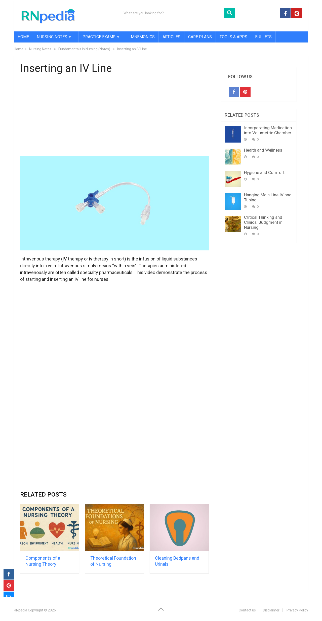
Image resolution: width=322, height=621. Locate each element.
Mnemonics (143, 36)
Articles (171, 36)
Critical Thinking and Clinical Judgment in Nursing (263, 222)
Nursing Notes (52, 36)
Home (23, 36)
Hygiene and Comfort (264, 172)
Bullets (263, 36)
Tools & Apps (233, 36)
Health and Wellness (263, 150)
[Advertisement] (114, 116)
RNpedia (20, 610)
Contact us (247, 610)
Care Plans (200, 36)
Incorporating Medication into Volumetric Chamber (268, 130)
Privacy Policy (297, 610)
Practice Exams (99, 36)
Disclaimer (271, 610)
